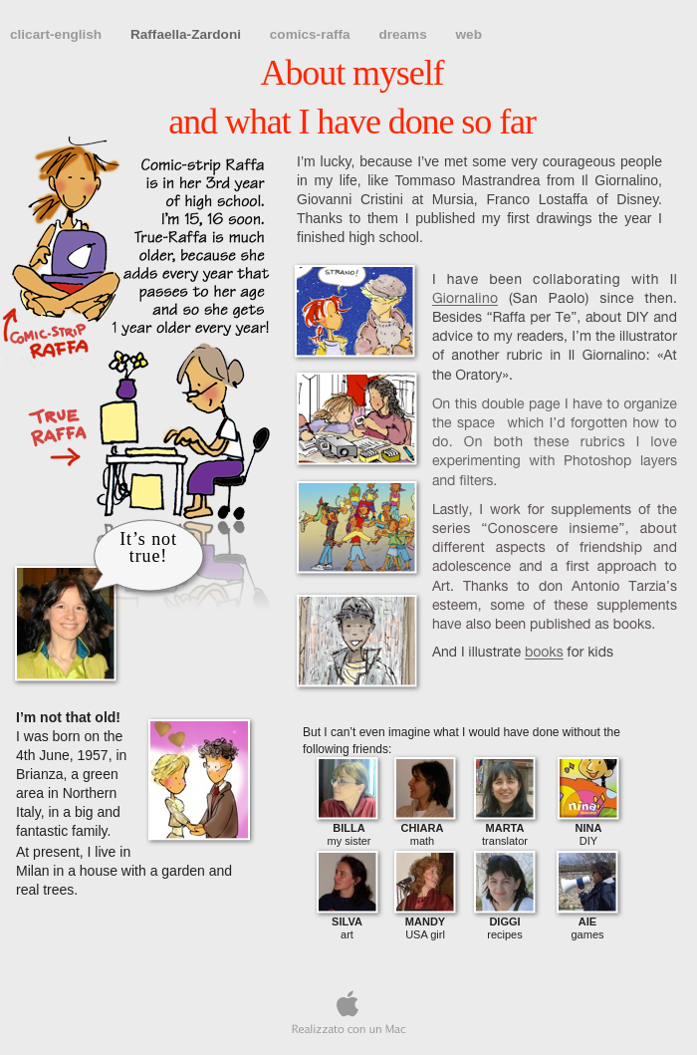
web (469, 34)
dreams (404, 34)
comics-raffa (312, 34)
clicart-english (58, 34)
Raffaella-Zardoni (187, 34)
